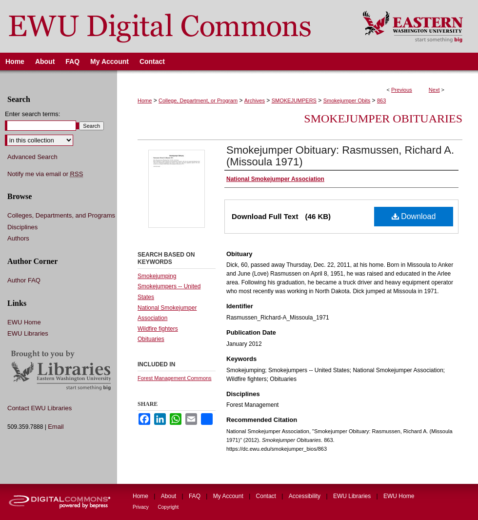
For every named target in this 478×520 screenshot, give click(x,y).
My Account (229, 496)
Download (414, 216)
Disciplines (22, 227)
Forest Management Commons (175, 378)
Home (145, 100)
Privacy (141, 507)
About (169, 496)
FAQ (195, 496)
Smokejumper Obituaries (383, 118)
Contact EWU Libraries (39, 408)
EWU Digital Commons (175, 26)
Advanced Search (32, 156)
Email (56, 426)
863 (381, 100)
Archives (254, 100)
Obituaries (151, 339)
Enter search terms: (32, 114)
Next (434, 90)
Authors (18, 238)
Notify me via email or (45, 174)
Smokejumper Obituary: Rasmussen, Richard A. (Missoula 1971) (340, 156)
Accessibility (305, 496)
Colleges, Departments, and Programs (61, 215)
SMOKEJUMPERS (294, 100)
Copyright (168, 507)
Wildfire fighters (158, 328)
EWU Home (24, 322)
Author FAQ (23, 280)
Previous (401, 90)
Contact (267, 496)
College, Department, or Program (198, 100)
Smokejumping (157, 276)
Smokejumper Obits (347, 100)
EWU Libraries (27, 333)
